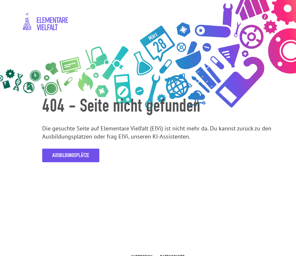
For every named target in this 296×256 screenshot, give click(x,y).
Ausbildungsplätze (70, 155)
